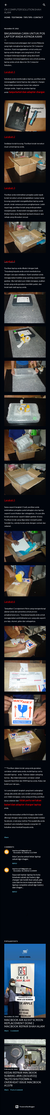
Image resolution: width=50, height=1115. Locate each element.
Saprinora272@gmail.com (21, 851)
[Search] (44, 4)
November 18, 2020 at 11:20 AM (25, 871)
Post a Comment (16, 1090)
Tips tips (27, 17)
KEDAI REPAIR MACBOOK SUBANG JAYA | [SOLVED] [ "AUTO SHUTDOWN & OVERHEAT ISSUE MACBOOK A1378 (22, 1079)
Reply (14, 863)
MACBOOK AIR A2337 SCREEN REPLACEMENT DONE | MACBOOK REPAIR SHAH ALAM (24, 1023)
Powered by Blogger (25, 1106)
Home (7, 17)
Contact (38, 17)
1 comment (14, 1031)
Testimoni (16, 17)
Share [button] (6, 837)
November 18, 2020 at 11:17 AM (25, 853)
